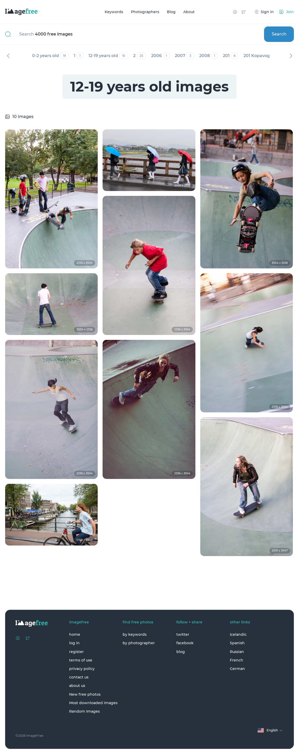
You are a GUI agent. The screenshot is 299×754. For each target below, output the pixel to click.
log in (74, 643)
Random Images (84, 711)
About (189, 12)
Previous (8, 56)
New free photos (85, 694)
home (74, 634)
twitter (182, 634)
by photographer (139, 643)
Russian (237, 651)
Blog (171, 12)
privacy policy (82, 668)
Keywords (114, 12)
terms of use (80, 660)
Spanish (237, 643)
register (76, 651)
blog (180, 651)
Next (291, 56)
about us (77, 685)
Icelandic (238, 634)
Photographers (145, 12)
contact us (78, 677)
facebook (185, 643)
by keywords (135, 634)
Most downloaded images (93, 703)
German (237, 668)
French (236, 660)
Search (279, 34)
